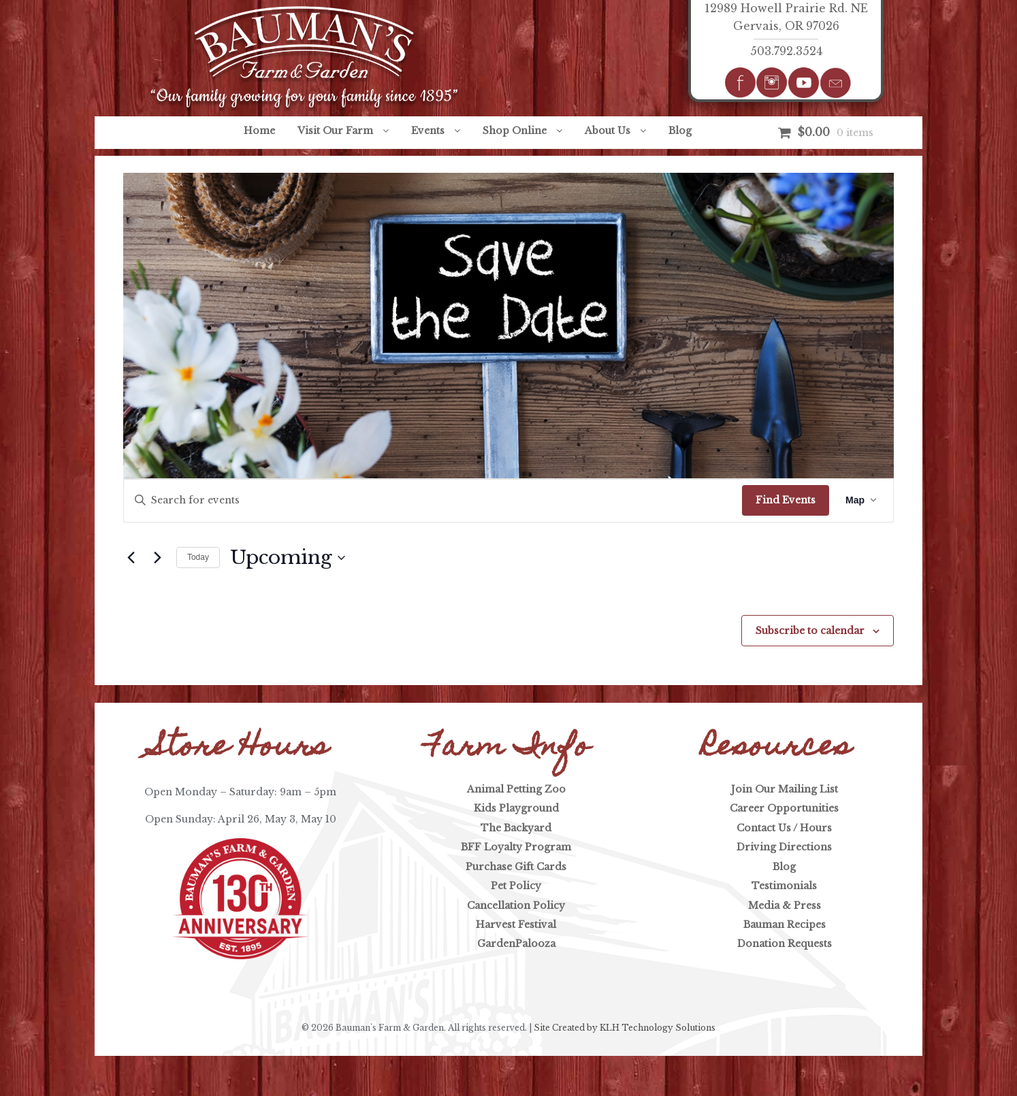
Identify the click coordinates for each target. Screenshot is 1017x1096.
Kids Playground (516, 808)
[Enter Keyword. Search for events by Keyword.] (433, 500)
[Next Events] (158, 558)
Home (259, 130)
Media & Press (784, 905)
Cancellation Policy (516, 905)
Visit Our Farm (335, 130)
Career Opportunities (784, 808)
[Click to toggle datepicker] (287, 557)
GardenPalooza (516, 943)
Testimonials (784, 886)
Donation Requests (784, 943)
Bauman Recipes (784, 924)
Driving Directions (784, 847)
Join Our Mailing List (784, 789)
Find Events (786, 500)
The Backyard (516, 828)
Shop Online (515, 130)
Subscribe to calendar (810, 631)
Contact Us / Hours (784, 828)
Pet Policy (516, 886)
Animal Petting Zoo (516, 789)
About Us (607, 130)
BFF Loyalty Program (516, 847)
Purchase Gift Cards (516, 867)
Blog (680, 130)
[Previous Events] (131, 558)
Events (428, 130)
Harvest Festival (516, 924)
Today (198, 557)
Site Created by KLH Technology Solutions (624, 1028)
